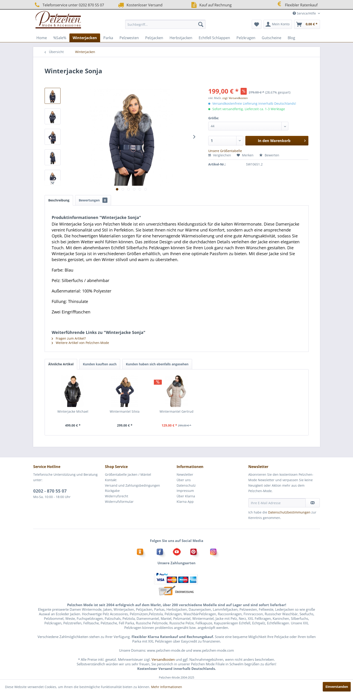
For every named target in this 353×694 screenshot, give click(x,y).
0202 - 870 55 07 (50, 491)
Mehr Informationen (166, 687)
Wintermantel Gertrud (176, 411)
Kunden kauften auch (100, 364)
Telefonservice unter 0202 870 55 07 (68, 5)
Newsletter (185, 474)
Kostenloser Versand (139, 5)
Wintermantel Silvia (125, 411)
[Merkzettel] (257, 24)
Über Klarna (186, 496)
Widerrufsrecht (116, 496)
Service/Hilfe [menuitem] (305, 13)
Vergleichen (219, 155)
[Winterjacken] (84, 37)
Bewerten (269, 155)
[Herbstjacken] (181, 37)
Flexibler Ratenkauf (296, 4)
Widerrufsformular (119, 501)
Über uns (184, 480)
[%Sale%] (59, 37)
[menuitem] (165, 24)
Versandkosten (163, 659)
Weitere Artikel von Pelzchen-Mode (80, 343)
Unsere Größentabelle (225, 151)
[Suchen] (201, 24)
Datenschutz (186, 485)
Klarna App (185, 501)
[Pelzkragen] (246, 37)
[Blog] (291, 37)
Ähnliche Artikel (61, 364)
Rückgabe (112, 490)
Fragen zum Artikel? (69, 338)
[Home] (41, 37)
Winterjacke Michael (72, 411)
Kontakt (111, 480)
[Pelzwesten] (129, 37)
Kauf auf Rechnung (211, 5)
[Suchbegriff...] (165, 24)
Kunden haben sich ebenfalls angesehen (157, 364)
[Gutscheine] (271, 37)
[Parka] (108, 37)
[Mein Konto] (278, 24)
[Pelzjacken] (154, 37)
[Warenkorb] (307, 24)
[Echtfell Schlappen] (214, 37)
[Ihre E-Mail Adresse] (277, 502)
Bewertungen (93, 200)
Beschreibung (58, 200)
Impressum (185, 490)
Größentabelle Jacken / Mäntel (128, 474)
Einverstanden (336, 686)
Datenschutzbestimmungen (289, 512)
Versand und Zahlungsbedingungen (132, 485)
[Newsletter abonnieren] (312, 502)
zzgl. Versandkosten (235, 98)
